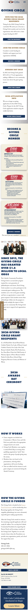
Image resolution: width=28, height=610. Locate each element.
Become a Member (14, 61)
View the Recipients (14, 39)
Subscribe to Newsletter (2, 310)
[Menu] (24, 2)
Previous (3, 399)
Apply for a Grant (14, 87)
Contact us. (22, 235)
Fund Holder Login (14, 587)
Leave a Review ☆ (14, 570)
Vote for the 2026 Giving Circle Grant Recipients (14, 19)
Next (25, 399)
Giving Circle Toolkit (14, 116)
